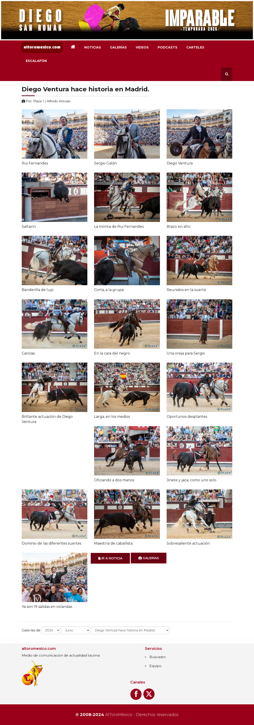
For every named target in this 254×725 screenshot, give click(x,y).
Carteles (195, 47)
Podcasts (167, 47)
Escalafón (36, 61)
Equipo (155, 666)
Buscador (157, 657)
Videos (142, 47)
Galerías (118, 47)
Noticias (92, 47)
